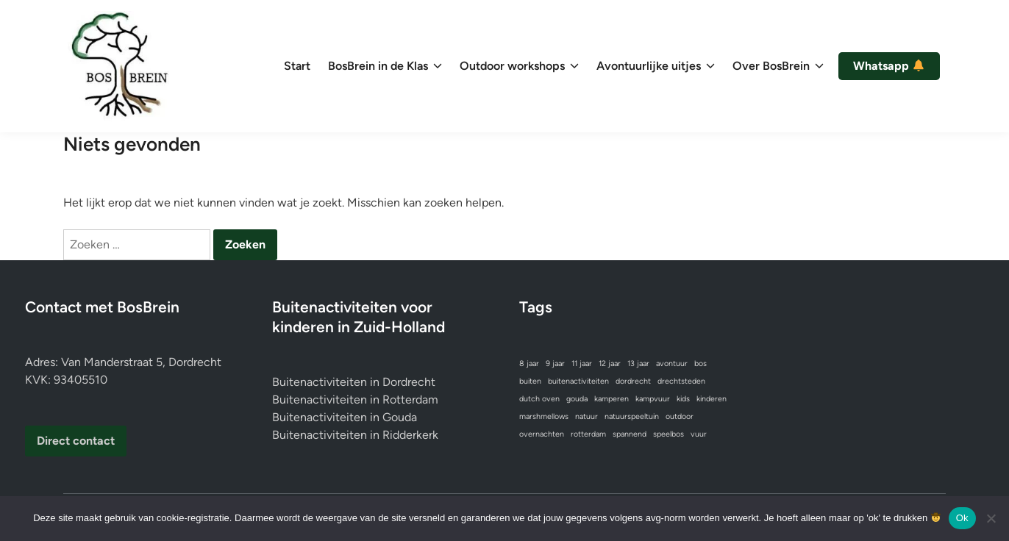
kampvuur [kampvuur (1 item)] (652, 399)
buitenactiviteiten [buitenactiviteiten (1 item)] (578, 381)
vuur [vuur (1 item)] (699, 434)
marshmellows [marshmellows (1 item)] (543, 416)
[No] (990, 518)
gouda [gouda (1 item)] (577, 399)
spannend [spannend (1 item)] (629, 434)
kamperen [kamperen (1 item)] (611, 399)
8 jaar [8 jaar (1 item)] (529, 363)
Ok (962, 517)
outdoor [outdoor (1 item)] (680, 416)
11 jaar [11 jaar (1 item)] (581, 363)
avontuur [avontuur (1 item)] (672, 363)
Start (297, 66)
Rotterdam (410, 399)
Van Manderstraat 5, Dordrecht (141, 362)
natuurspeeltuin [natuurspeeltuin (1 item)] (632, 416)
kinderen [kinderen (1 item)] (711, 399)
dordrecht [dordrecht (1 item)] (633, 381)
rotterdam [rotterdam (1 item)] (588, 434)
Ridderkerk (410, 435)
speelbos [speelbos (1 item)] (668, 434)
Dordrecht (408, 382)
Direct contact (76, 441)
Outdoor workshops (519, 66)
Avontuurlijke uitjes (655, 66)
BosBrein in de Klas (385, 66)
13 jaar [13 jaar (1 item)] (638, 363)
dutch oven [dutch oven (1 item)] (539, 399)
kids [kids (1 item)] (683, 399)
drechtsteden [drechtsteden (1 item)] (681, 381)
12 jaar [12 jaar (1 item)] (610, 363)
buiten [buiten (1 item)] (530, 381)
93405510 (80, 380)
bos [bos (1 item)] (700, 363)
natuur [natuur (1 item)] (586, 416)
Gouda (399, 417)
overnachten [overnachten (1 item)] (541, 434)
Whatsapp (888, 67)
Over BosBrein (778, 66)
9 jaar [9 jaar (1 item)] (555, 363)
